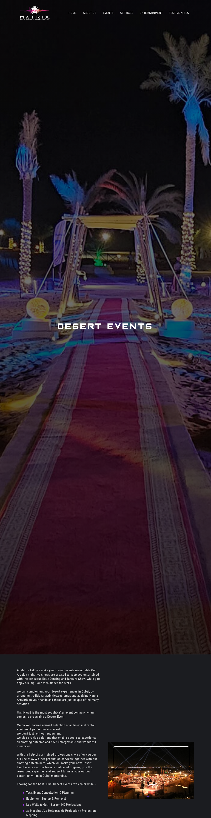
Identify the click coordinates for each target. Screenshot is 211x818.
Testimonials (179, 12)
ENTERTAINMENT (151, 12)
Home (72, 12)
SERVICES (126, 12)
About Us (89, 12)
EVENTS (108, 12)
